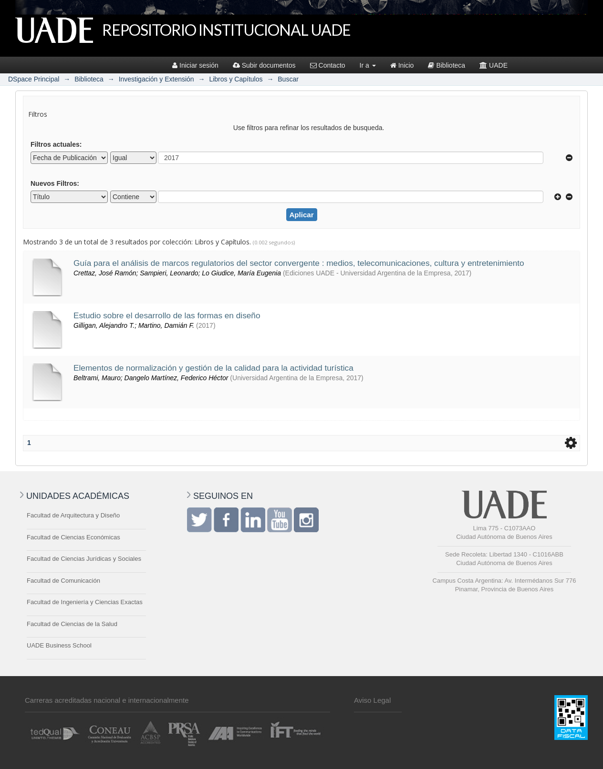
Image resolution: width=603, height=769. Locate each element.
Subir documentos (264, 65)
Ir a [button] (368, 65)
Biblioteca (446, 65)
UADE (493, 65)
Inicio (402, 65)
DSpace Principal (33, 79)
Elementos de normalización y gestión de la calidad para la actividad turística (213, 368)
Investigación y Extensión (156, 79)
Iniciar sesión (195, 65)
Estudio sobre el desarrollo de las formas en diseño (166, 315)
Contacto (327, 65)
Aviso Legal (372, 700)
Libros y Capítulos (235, 79)
